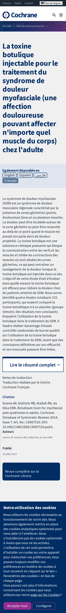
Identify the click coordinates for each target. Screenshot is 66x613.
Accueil (6, 26)
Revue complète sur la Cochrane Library (22, 473)
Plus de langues (51, 3)
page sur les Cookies (44, 595)
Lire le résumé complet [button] (33, 365)
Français (6, 3)
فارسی (40, 175)
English (17, 3)
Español (29, 3)
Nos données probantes (31, 26)
